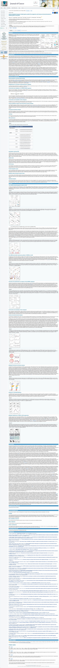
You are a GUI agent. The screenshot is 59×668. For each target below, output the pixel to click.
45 (29, 488)
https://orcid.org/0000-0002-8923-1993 (24, 642)
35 (25, 462)
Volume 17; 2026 (3, 18)
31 (27, 448)
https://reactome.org (28, 82)
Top (4, 32)
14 (39, 63)
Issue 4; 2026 (3, 12)
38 (53, 475)
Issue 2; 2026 (3, 15)
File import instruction (24, 30)
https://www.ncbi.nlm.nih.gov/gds (45, 81)
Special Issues (3, 26)
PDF (53, 10)
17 (39, 64)
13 (38, 63)
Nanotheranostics (4, 49)
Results (4, 35)
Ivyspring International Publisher (32, 665)
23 (51, 472)
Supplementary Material (4, 37)
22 (26, 90)
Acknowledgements (4, 38)
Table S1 (42, 79)
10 (12, 62)
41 (17, 478)
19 (52, 67)
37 (52, 475)
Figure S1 (48, 259)
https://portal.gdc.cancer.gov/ (17, 80)
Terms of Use (47, 666)
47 (55, 493)
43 (32, 486)
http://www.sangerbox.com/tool (19, 98)
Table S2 (48, 82)
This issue (27, 10)
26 (26, 448)
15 (38, 64)
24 (17, 317)
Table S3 (25, 86)
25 (29, 446)
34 (38, 454)
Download (18, 30)
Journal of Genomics (4, 47)
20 (53, 67)
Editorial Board (3, 21)
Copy (11, 658)
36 (26, 462)
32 (18, 453)
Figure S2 (34, 420)
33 (9, 454)
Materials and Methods (4, 34)
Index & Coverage (3, 24)
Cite (31, 10)
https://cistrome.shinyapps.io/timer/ (36, 105)
